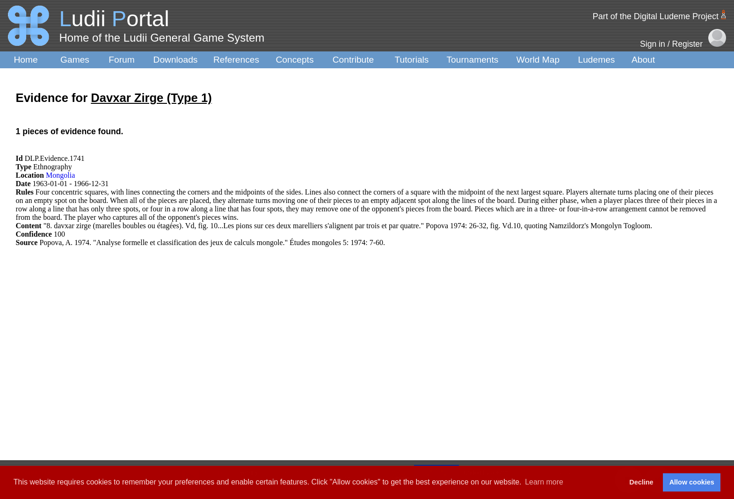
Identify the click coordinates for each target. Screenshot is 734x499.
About (643, 60)
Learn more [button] (544, 482)
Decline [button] (641, 482)
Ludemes (596, 60)
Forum (121, 60)
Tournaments (473, 60)
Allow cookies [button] (691, 482)
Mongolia (60, 175)
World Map (538, 60)
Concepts (294, 60)
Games (74, 60)
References (236, 60)
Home (25, 60)
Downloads (175, 60)
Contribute (353, 60)
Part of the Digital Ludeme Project (656, 16)
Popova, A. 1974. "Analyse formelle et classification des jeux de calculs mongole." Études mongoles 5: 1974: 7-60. (212, 242)
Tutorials (412, 60)
